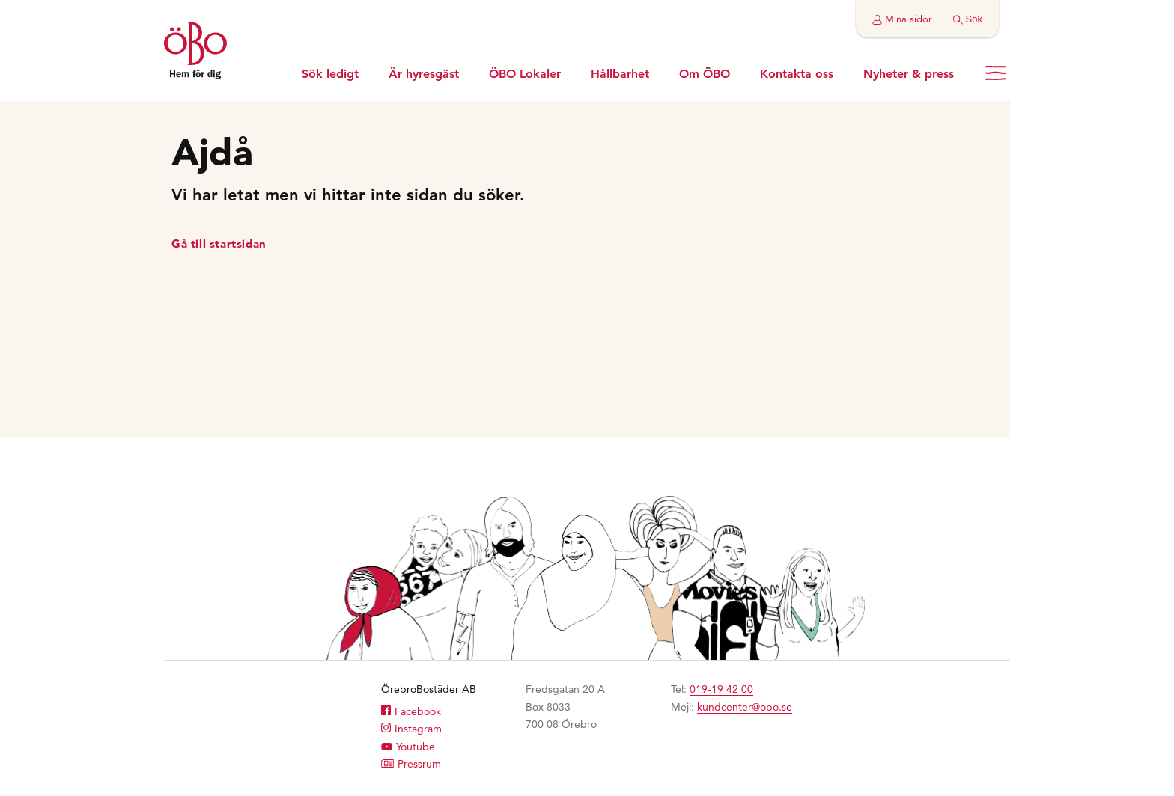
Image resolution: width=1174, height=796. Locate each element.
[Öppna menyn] (996, 73)
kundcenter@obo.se (744, 707)
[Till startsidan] (195, 52)
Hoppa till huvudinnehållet (0, 0)
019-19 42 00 (721, 689)
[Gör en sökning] (967, 18)
